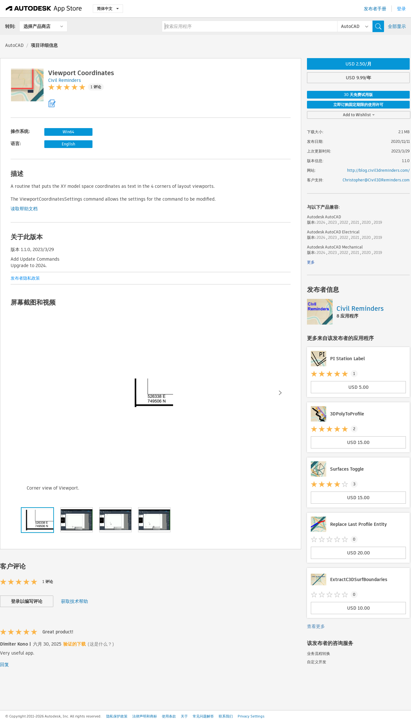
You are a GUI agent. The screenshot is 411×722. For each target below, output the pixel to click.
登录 (401, 8)
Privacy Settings (251, 716)
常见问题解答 (203, 716)
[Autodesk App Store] (44, 8)
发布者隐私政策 (25, 278)
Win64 (68, 132)
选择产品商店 (36, 26)
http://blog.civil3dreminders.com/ (378, 170)
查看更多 (316, 626)
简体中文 (108, 8)
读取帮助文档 (24, 208)
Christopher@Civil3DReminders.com (376, 180)
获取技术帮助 (74, 601)
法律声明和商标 (144, 716)
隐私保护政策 (116, 716)
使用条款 (169, 716)
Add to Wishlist (359, 114)
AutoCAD (14, 45)
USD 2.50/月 (358, 64)
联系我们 (226, 716)
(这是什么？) (101, 644)
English (68, 144)
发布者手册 (375, 8)
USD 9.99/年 (358, 77)
